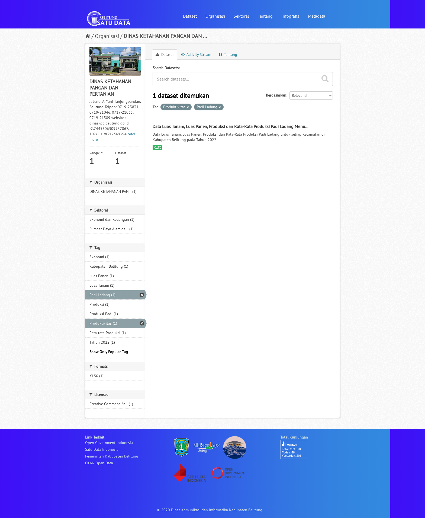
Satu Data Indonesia (101, 449)
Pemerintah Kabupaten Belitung (111, 456)
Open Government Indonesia (109, 442)
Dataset (190, 16)
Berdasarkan (276, 95)
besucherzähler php (296, 468)
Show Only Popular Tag (108, 351)
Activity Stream (196, 54)
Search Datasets (166, 67)
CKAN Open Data (99, 463)
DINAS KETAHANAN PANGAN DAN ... (165, 36)
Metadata (316, 16)
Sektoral (241, 16)
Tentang (265, 16)
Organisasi (215, 16)
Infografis (290, 16)
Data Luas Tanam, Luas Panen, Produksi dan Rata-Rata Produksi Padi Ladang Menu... (230, 126)
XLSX (157, 147)
